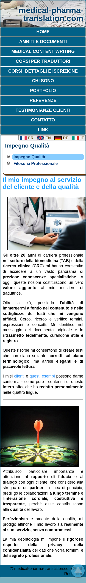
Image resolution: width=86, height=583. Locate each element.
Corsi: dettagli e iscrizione (43, 71)
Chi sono (43, 80)
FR (27, 138)
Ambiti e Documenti (43, 41)
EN (44, 138)
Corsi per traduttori (43, 61)
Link (43, 129)
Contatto (43, 119)
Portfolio (43, 90)
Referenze (43, 100)
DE (61, 138)
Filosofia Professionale (36, 163)
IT (78, 138)
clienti (19, 376)
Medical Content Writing (43, 51)
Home (43, 31)
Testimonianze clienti (43, 110)
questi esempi (42, 376)
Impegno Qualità (29, 157)
